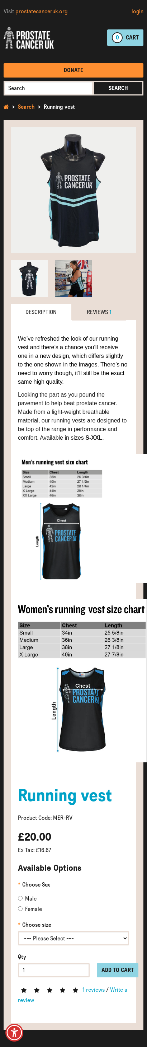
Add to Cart (117, 970)
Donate (73, 70)
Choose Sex (36, 884)
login (137, 11)
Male (27, 898)
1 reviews (93, 990)
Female (30, 909)
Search (118, 88)
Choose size (36, 925)
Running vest (59, 107)
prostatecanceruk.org (41, 11)
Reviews (99, 312)
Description (41, 312)
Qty (22, 956)
